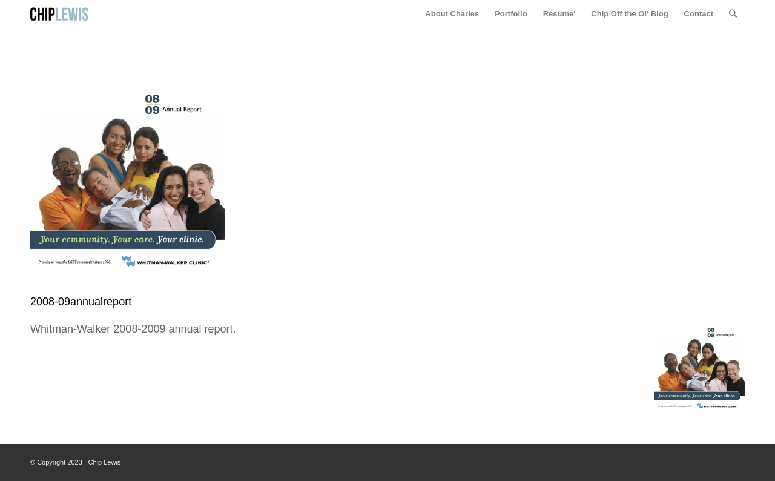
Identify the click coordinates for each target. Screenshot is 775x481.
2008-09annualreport (80, 302)
